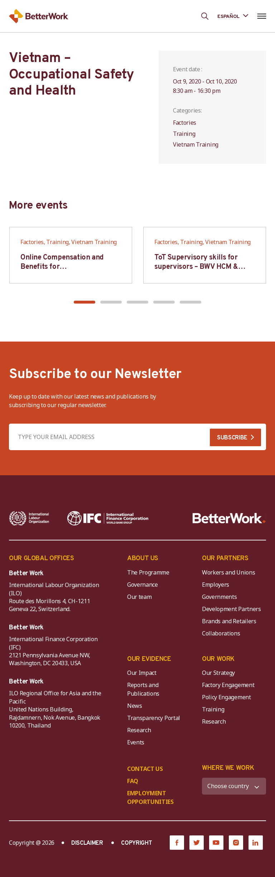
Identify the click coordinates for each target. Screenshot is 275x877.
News (134, 706)
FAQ (132, 781)
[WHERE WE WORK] (234, 786)
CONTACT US (145, 769)
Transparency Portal (153, 718)
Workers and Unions (228, 572)
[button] (84, 302)
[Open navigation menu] (261, 16)
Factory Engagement (228, 685)
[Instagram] (236, 842)
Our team (139, 597)
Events (135, 742)
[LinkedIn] (256, 842)
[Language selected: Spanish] (232, 15)
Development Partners (231, 609)
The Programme (148, 572)
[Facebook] (177, 842)
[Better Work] (229, 518)
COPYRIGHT (136, 843)
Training (213, 709)
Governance (142, 584)
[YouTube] (216, 842)
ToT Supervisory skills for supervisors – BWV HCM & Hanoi (196, 267)
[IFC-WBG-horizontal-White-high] (107, 518)
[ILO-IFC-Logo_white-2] (29, 518)
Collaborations (221, 633)
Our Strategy (218, 673)
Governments (219, 597)
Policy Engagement (228, 697)
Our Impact (141, 673)
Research (139, 730)
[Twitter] (196, 842)
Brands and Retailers (229, 621)
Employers (215, 584)
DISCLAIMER (87, 843)
